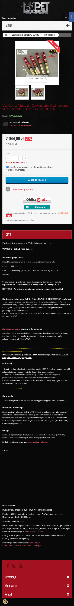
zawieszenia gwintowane (38, 442)
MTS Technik (49, 35)
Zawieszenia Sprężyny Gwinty (25, 35)
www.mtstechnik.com (34, 531)
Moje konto (11, 585)
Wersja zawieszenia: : (16, 163)
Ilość (8, 153)
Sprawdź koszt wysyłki (20, 125)
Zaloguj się (68, 18)
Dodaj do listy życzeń (22, 189)
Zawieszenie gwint (11, 329)
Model (5, 116)
